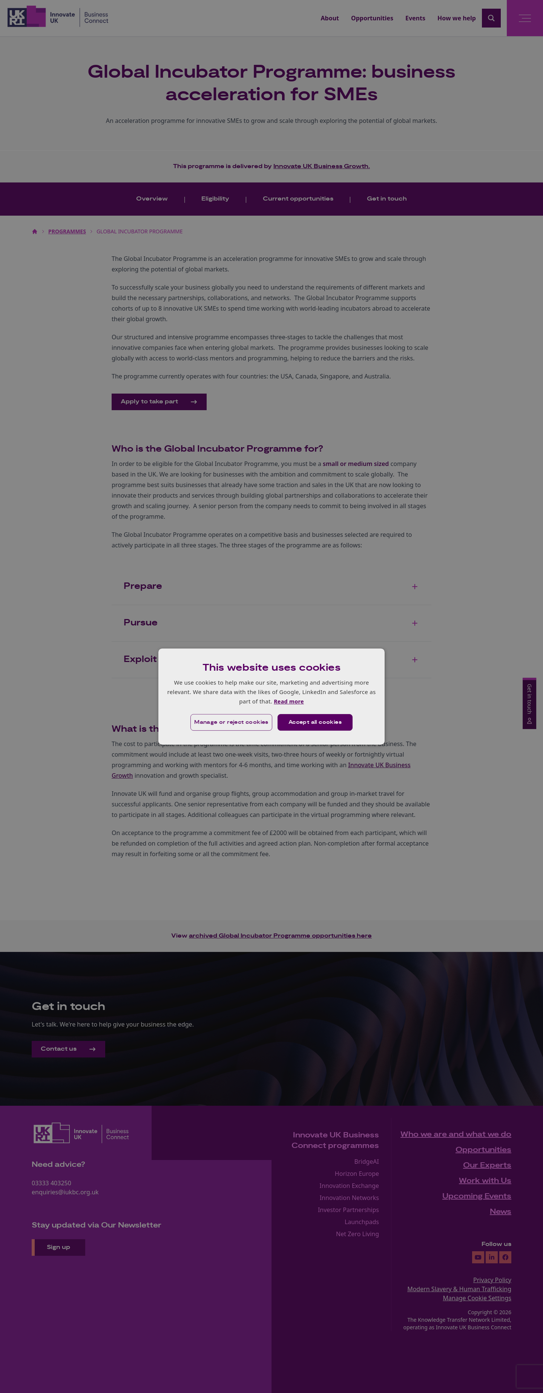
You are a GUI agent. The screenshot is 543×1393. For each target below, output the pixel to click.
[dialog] (271, 696)
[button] (231, 723)
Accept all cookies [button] (315, 722)
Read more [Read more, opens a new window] (288, 701)
